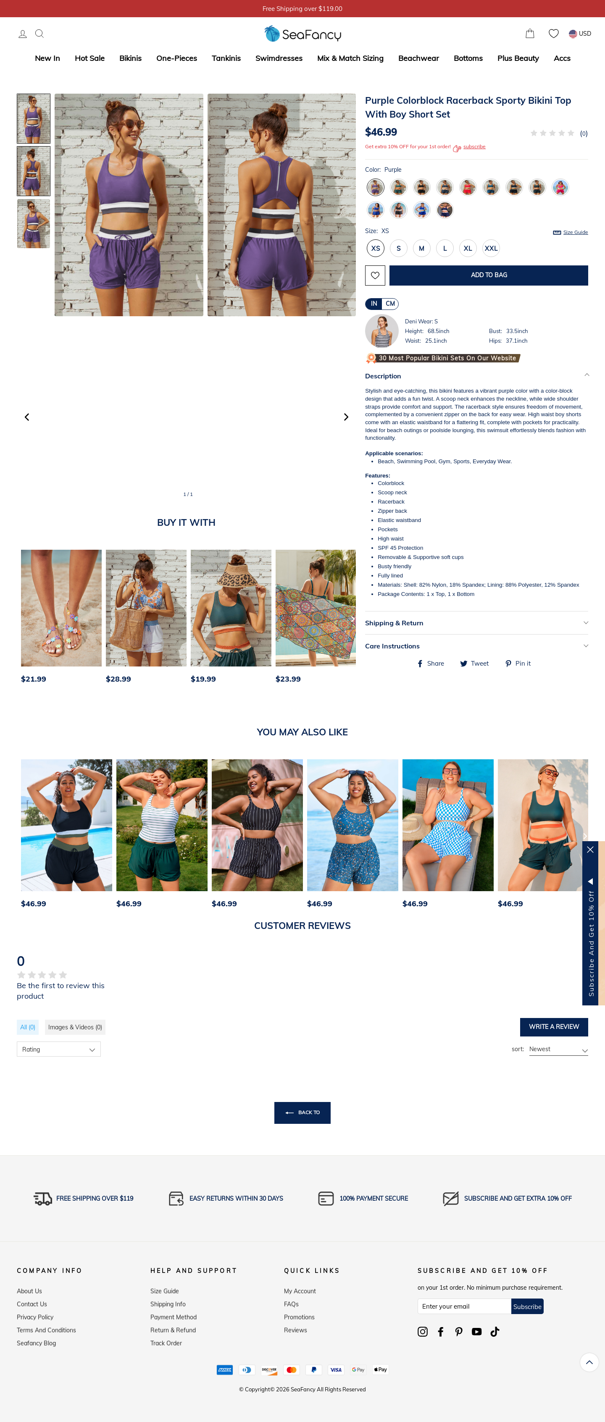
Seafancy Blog (36, 1341)
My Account (300, 1289)
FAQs (291, 1302)
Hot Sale (90, 58)
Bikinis (130, 58)
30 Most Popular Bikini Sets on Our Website (447, 358)
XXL (491, 248)
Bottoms (468, 58)
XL (468, 248)
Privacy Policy (35, 1315)
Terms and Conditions (46, 1328)
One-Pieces (176, 58)
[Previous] (26, 619)
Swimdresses (278, 58)
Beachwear (418, 58)
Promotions (299, 1315)
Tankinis (226, 58)
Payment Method (173, 1315)
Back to (302, 1113)
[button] (346, 417)
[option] (59, 619)
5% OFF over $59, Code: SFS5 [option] (302, 9)
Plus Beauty (518, 58)
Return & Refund (173, 1328)
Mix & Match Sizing (350, 58)
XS (375, 248)
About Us (29, 1289)
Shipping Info (168, 1302)
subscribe (469, 148)
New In (47, 58)
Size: (476, 231)
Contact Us (32, 1302)
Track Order (166, 1341)
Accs (562, 58)
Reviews (295, 1328)
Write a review (554, 1027)
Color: (383, 169)
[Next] (353, 619)
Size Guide (575, 232)
